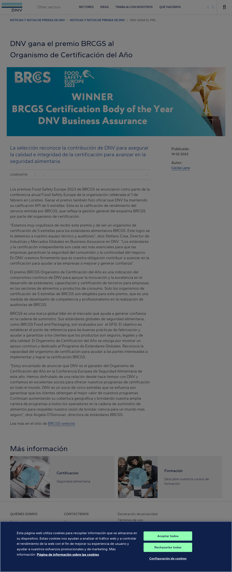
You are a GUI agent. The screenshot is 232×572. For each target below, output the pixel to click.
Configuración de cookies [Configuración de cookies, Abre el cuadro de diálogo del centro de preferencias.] (168, 562)
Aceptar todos (168, 540)
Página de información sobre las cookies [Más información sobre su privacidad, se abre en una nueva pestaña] (68, 558)
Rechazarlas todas (167, 551)
